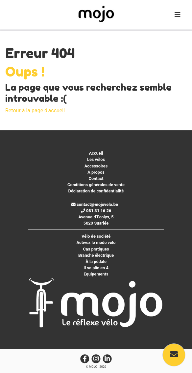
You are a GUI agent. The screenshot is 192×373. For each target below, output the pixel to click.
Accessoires (96, 166)
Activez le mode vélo (96, 242)
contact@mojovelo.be (94, 204)
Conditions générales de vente (96, 184)
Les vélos (96, 159)
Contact (96, 178)
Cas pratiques (96, 249)
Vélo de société (96, 236)
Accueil (96, 153)
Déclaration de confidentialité (96, 190)
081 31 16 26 (96, 210)
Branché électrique (96, 255)
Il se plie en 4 (96, 267)
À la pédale (96, 261)
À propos (96, 172)
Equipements (96, 274)
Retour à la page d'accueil (35, 110)
